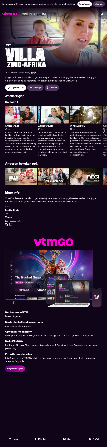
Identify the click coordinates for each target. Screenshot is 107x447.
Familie (8, 210)
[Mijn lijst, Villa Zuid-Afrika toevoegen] (35, 88)
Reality (16, 210)
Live (44, 14)
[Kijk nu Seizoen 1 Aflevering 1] (15, 88)
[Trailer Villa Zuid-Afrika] (52, 88)
